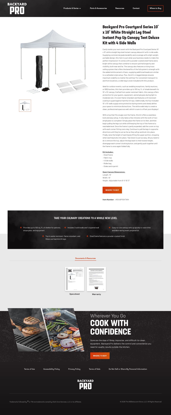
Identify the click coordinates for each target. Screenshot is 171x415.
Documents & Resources (85, 258)
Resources (119, 8)
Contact (136, 8)
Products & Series (72, 8)
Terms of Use (29, 369)
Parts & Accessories (98, 8)
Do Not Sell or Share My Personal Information (128, 369)
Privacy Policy (74, 369)
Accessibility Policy (51, 369)
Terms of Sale (94, 369)
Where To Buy (112, 190)
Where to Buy (155, 8)
